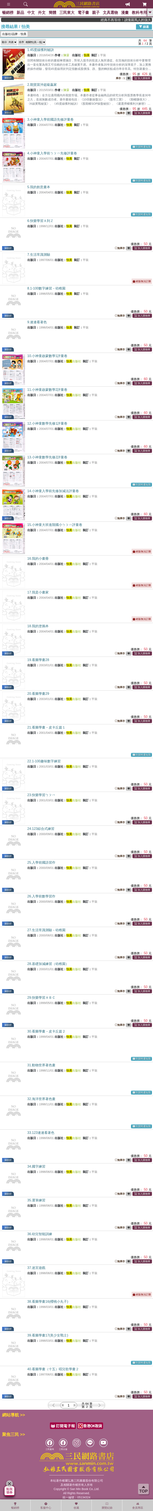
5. (38, 187)
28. (48, 964)
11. (47, 389)
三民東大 (67, 12)
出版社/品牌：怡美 (14, 34)
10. (47, 356)
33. (40, 1132)
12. (47, 423)
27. (46, 930)
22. (44, 761)
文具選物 (110, 12)
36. (39, 1234)
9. (37, 322)
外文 (42, 12)
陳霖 (66, 55)
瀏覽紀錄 (107, 1505)
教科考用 (139, 12)
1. (40, 50)
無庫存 (120, 113)
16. (38, 558)
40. (53, 1369)
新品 (20, 12)
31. (41, 1065)
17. (38, 592)
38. (47, 1301)
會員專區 (137, 1505)
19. (38, 660)
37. (36, 1268)
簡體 (52, 12)
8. (46, 288)
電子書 (83, 12)
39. (47, 1335)
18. (38, 626)
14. (53, 491)
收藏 (76, 1505)
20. (38, 693)
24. (40, 828)
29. (41, 997)
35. (36, 1200)
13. (47, 457)
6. (40, 221)
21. (46, 727)
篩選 (144, 26)
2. (42, 84)
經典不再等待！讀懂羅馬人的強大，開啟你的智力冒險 (136, 20)
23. (41, 795)
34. (36, 1166)
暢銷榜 (7, 12)
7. (38, 254)
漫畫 (125, 12)
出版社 (73, 361)
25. (41, 862)
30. (46, 1031)
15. (54, 525)
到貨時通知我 (142, 147)
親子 (96, 12)
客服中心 (45, 1505)
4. (52, 153)
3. (50, 119)
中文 (31, 12)
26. (41, 896)
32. (41, 1099)
